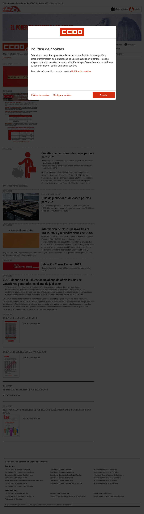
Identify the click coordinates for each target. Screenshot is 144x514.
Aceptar (104, 95)
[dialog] (72, 63)
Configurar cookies (62, 95)
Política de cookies (81, 71)
